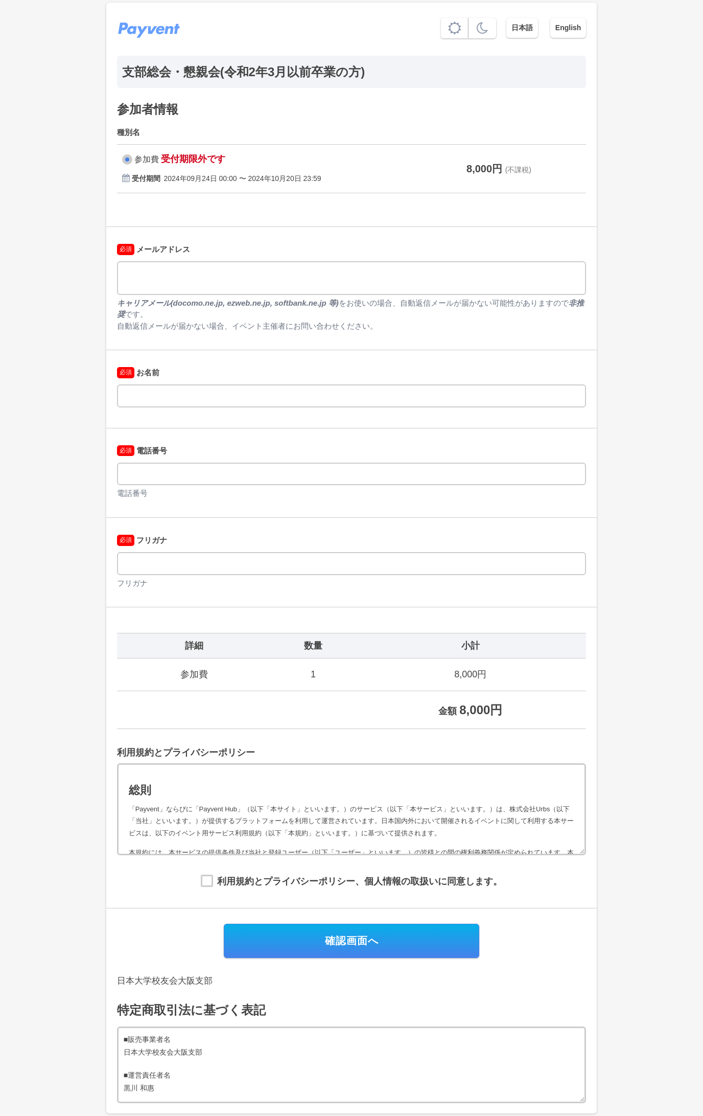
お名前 (138, 372)
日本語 (522, 28)
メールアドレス (153, 249)
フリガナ (142, 540)
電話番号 (142, 450)
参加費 (146, 159)
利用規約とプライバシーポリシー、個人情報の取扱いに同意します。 (359, 881)
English (568, 28)
